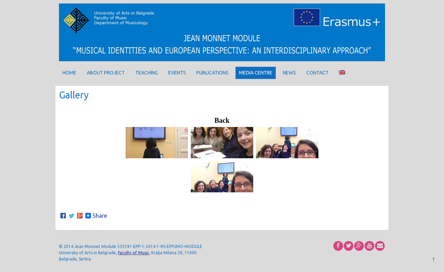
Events (177, 72)
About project (106, 72)
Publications (212, 72)
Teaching (146, 72)
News (289, 72)
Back (221, 120)
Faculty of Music (133, 252)
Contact (317, 72)
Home (69, 72)
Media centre (255, 72)
